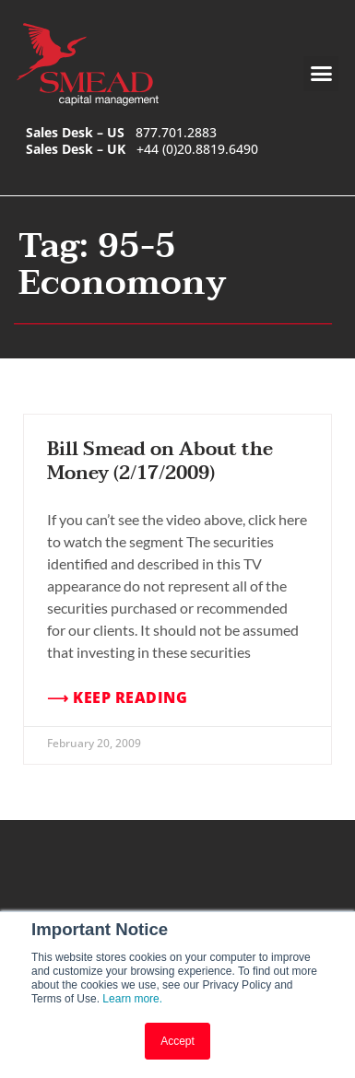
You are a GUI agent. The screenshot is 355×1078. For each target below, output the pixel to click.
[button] (320, 73)
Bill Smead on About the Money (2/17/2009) (160, 461)
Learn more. (132, 998)
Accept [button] (177, 1041)
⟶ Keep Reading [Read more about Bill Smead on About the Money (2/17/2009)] (117, 698)
